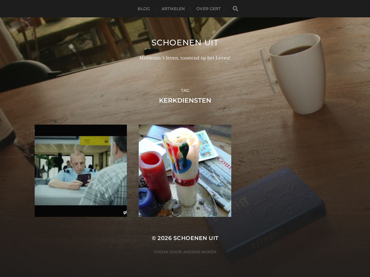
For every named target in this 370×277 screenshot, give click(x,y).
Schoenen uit (184, 42)
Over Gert (208, 8)
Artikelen (173, 8)
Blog (144, 8)
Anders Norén (200, 252)
